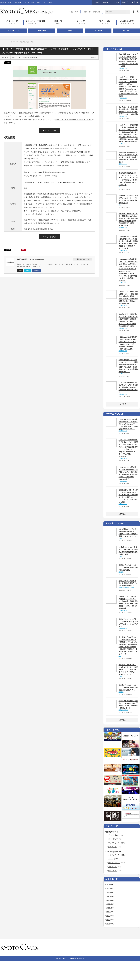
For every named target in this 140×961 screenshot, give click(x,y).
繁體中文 (135, 2)
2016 (108, 924)
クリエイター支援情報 (35, 22)
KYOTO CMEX (22, 259)
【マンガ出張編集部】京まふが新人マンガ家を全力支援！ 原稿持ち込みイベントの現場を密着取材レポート (128, 387)
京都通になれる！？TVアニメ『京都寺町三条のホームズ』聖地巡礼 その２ (128, 687)
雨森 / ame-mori (123, 68)
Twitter (28, 270)
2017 (108, 920)
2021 (108, 904)
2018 (108, 916)
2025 (108, 888)
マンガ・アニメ (13, 30)
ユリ (120, 186)
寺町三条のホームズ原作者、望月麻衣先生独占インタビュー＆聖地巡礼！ (128, 583)
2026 (108, 884)
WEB (20, 270)
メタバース (126, 30)
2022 (108, 900)
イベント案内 (113, 835)
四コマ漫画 (112, 847)
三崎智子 (121, 538)
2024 (108, 892)
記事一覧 (58, 22)
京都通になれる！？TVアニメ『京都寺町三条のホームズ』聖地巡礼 (128, 567)
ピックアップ (113, 839)
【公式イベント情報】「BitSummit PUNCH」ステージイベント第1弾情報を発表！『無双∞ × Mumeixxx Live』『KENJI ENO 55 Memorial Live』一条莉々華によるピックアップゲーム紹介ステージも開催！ (128, 86)
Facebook (37, 270)
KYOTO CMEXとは (128, 22)
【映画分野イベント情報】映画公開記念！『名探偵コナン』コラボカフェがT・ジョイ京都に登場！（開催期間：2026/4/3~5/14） (128, 424)
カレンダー (81, 22)
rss (132, 947)
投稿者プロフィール (83, 259)
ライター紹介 (105, 22)
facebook (138, 947)
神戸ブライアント (123, 710)
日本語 (96, 2)
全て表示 (121, 404)
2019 (108, 912)
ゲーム (70, 30)
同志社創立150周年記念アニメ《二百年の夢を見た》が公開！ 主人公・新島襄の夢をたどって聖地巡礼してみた (128, 157)
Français (116, 2)
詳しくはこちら (51, 130)
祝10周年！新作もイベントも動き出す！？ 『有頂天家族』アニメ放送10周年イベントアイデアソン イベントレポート (128, 669)
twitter (135, 947)
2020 (108, 908)
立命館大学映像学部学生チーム (127, 587)
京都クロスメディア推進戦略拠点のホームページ (73, 120)
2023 (108, 896)
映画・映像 (42, 30)
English (106, 2)
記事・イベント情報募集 (92, 12)
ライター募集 (73, 12)
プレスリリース (114, 843)
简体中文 (125, 2)
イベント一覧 (12, 22)
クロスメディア (98, 30)
